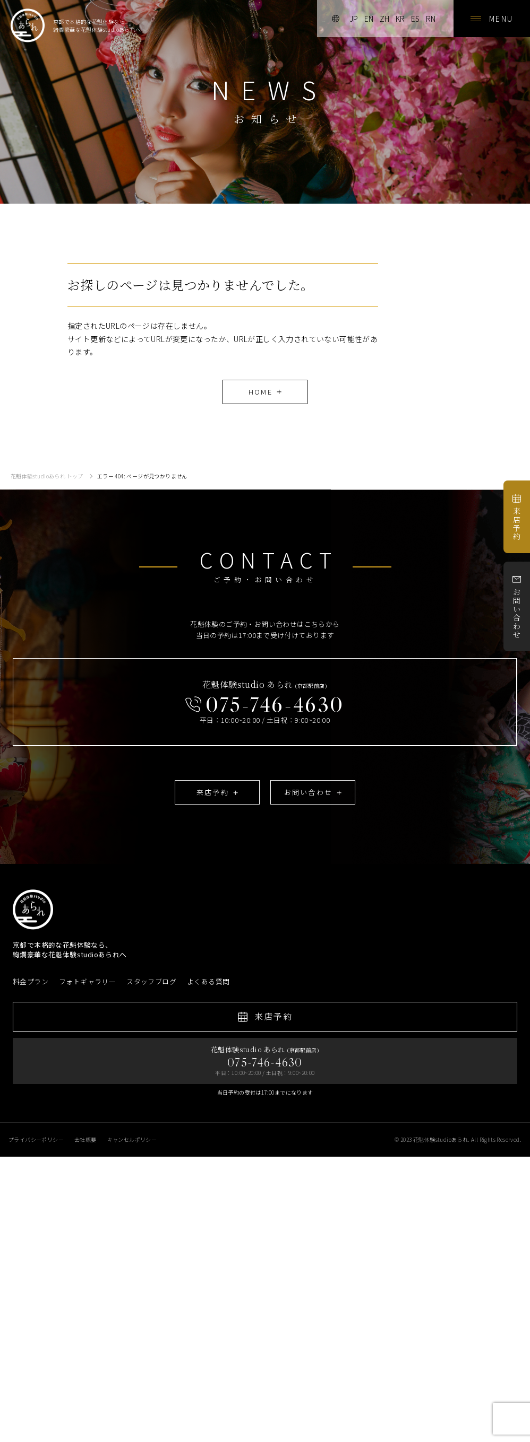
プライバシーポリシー (36, 1139)
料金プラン (30, 981)
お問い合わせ (517, 607)
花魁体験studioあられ (440, 1139)
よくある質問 (208, 981)
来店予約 (517, 517)
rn (430, 18)
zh (384, 18)
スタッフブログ (151, 981)
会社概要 (85, 1139)
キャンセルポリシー (132, 1139)
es (415, 18)
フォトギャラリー (87, 981)
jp (353, 18)
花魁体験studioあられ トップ (47, 476)
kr (400, 18)
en (368, 18)
